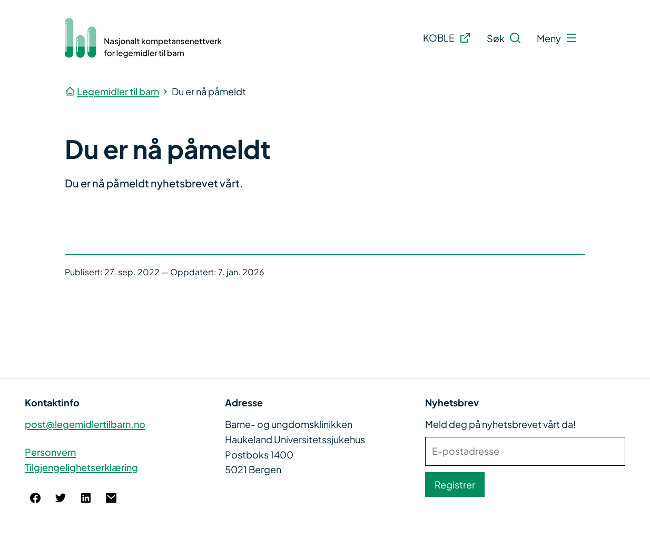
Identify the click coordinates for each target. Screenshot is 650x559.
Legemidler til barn (118, 91)
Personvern (50, 452)
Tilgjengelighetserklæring (81, 467)
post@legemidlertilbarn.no (85, 424)
